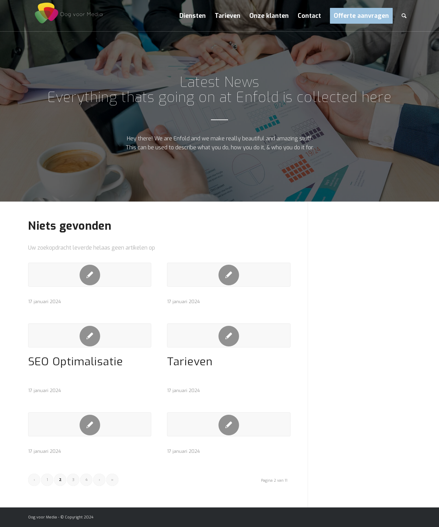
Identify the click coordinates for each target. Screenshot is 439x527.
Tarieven (190, 361)
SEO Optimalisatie (75, 361)
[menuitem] (192, 15)
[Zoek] (404, 15)
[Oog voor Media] (65, 15)
